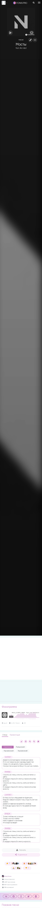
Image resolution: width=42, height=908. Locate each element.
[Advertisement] (21, 658)
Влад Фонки (6, 876)
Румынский (20, 747)
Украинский (8, 751)
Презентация (15, 735)
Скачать (21, 850)
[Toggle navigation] (39, 2)
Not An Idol (21, 48)
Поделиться (21, 855)
